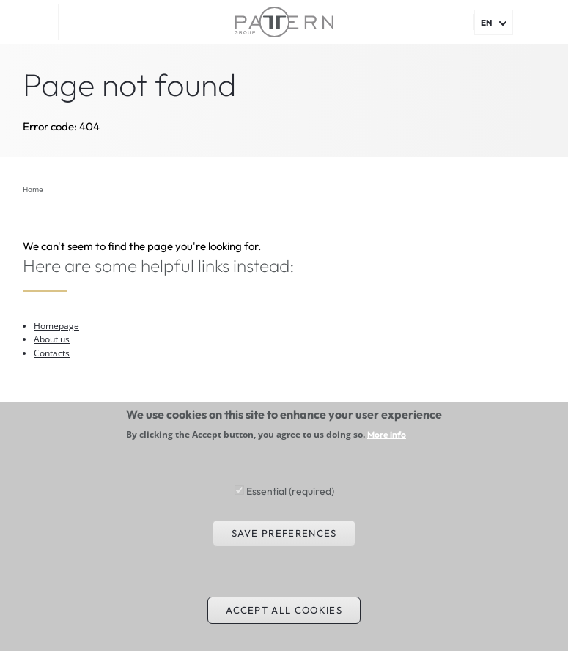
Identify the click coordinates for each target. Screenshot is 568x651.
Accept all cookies (284, 624)
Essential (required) (290, 505)
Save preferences (284, 547)
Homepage (56, 326)
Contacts (52, 353)
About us (52, 339)
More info (386, 449)
